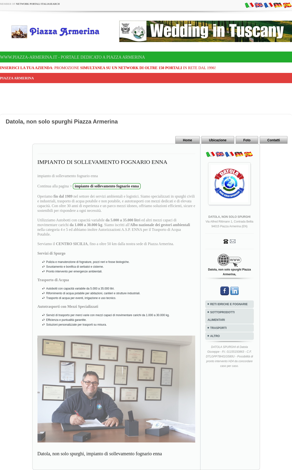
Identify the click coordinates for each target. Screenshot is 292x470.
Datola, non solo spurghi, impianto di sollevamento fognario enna (99, 453)
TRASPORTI (218, 328)
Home (187, 140)
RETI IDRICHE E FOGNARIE (229, 304)
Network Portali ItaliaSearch (38, 3)
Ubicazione (218, 140)
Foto (246, 140)
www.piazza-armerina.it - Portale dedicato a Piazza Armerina (72, 57)
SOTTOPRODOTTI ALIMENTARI (221, 316)
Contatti (273, 140)
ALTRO (215, 336)
